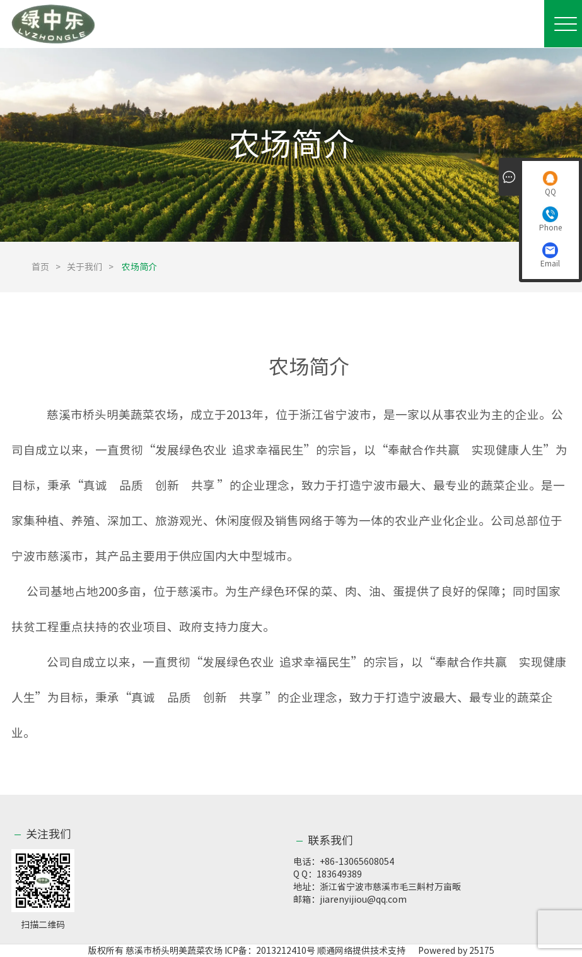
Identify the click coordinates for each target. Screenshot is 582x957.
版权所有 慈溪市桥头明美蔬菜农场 (155, 950)
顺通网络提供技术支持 (361, 950)
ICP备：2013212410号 (270, 950)
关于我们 (84, 267)
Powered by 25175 (450, 950)
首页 (40, 267)
